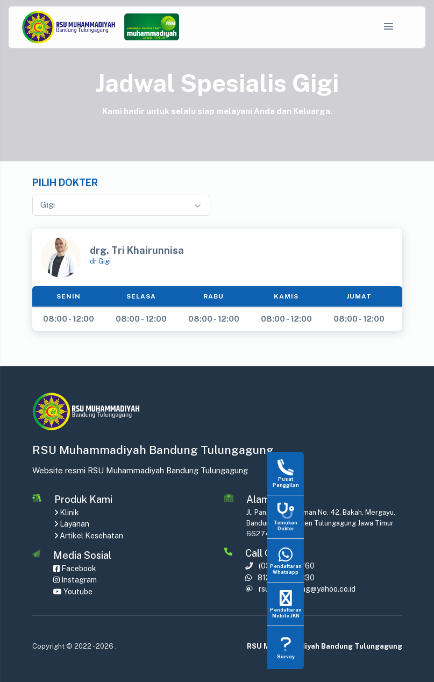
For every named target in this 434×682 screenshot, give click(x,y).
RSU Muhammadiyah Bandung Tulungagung (324, 646)
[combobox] (121, 205)
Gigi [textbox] (47, 204)
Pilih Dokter (65, 182)
